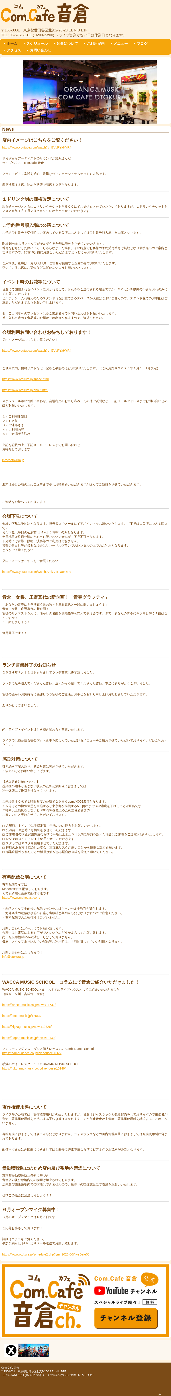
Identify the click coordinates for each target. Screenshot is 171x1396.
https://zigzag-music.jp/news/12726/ (27, 1026)
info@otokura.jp (13, 460)
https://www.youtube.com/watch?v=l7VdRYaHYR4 (36, 147)
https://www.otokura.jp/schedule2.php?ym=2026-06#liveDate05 (46, 1254)
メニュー (121, 43)
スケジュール (37, 43)
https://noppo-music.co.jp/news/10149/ (28, 1038)
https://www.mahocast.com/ (21, 897)
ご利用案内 (96, 43)
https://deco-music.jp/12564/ (21, 1016)
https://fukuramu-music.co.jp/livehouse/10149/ (34, 1068)
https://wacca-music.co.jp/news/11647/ (29, 1005)
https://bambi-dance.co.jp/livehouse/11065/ (31, 1053)
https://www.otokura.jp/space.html (25, 379)
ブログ (142, 43)
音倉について (67, 43)
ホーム (12, 43)
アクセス (14, 50)
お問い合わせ (40, 50)
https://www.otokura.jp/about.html (25, 390)
